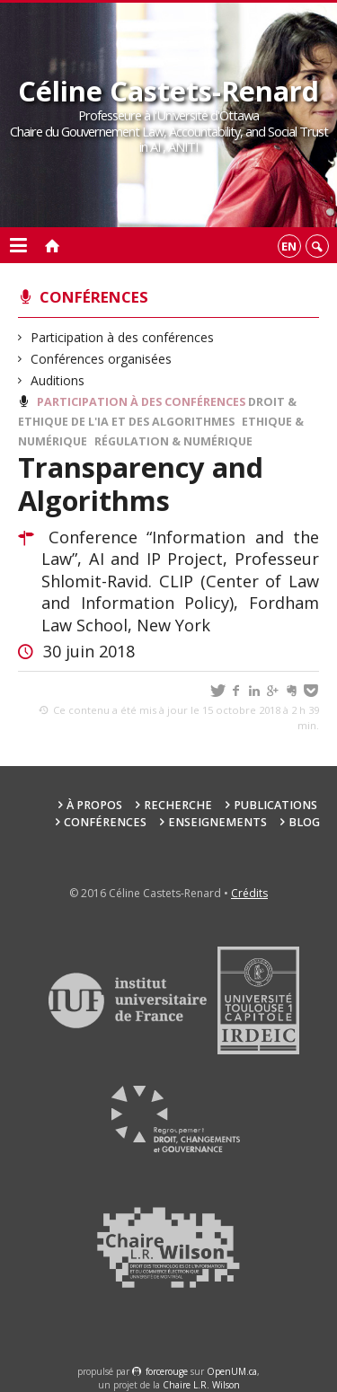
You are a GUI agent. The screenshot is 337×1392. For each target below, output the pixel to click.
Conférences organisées (101, 358)
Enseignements (217, 822)
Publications (275, 805)
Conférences (94, 296)
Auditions (57, 380)
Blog (304, 822)
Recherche (178, 805)
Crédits (249, 893)
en (289, 246)
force (167, 1371)
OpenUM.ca (232, 1371)
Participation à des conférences (122, 337)
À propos (94, 805)
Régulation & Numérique (173, 441)
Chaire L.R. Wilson (201, 1385)
